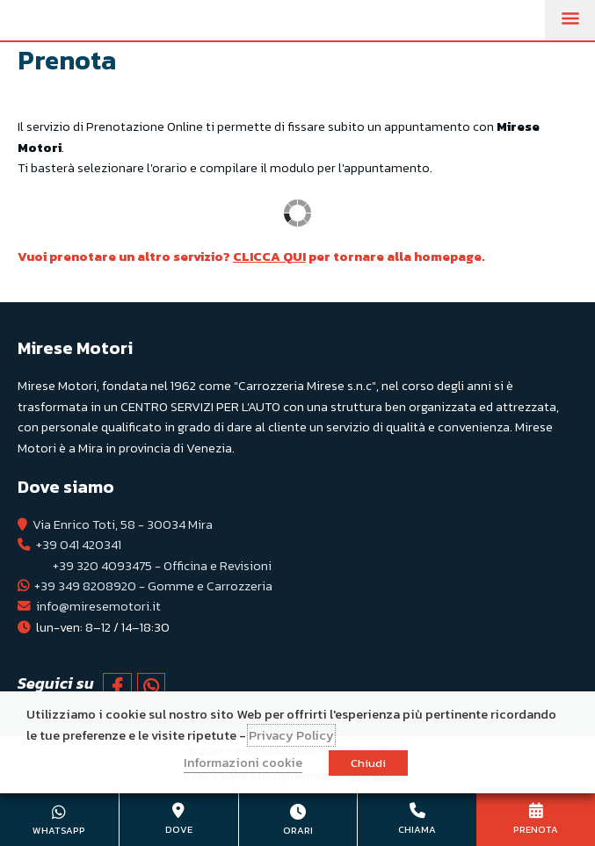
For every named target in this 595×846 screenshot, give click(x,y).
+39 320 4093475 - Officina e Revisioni (162, 565)
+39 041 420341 (78, 544)
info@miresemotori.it (98, 606)
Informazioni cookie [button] (243, 762)
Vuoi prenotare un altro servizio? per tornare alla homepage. (251, 256)
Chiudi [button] (368, 763)
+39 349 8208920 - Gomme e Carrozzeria (153, 586)
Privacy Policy (291, 735)
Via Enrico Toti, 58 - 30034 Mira (123, 524)
